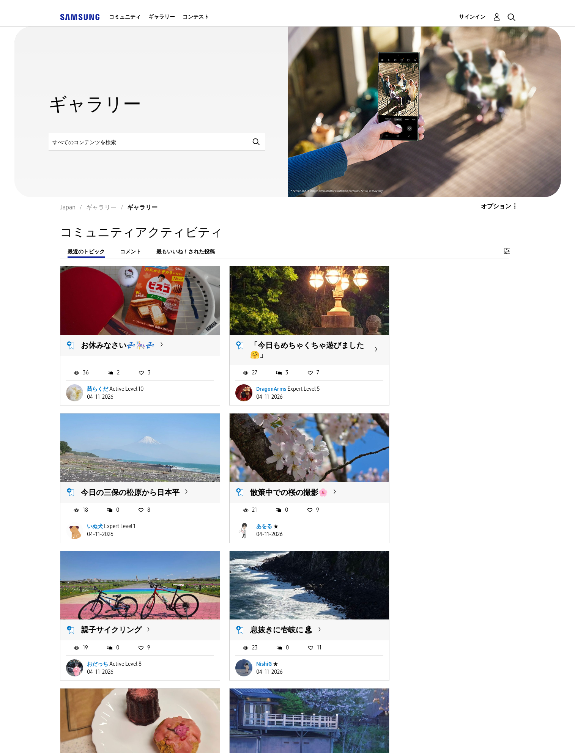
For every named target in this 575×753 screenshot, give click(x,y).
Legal (346, 737)
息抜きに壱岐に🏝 (422, 479)
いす (398, 611)
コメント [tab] (130, 251)
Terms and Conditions (204, 737)
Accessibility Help (106, 737)
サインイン (472, 17)
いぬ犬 (405, 382)
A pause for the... (263, 611)
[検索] (157, 142)
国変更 (393, 737)
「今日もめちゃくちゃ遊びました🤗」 (285, 344)
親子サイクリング (266, 479)
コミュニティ (125, 17)
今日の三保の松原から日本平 (440, 339)
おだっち (252, 514)
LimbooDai (254, 645)
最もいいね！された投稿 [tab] (185, 251)
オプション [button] (496, 206)
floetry (95, 645)
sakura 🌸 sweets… (113, 611)
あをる (95, 514)
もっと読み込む (90, 691)
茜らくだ (97, 382)
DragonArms (257, 382)
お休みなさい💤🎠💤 (118, 339)
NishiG (404, 514)
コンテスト (196, 17)
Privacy (287, 737)
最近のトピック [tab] (86, 251)
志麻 (402, 645)
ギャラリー (161, 17)
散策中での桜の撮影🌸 (120, 479)
